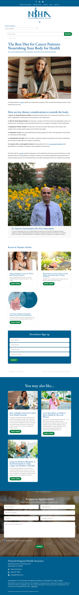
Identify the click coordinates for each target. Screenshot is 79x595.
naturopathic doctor (56, 144)
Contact (45, 4)
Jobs (51, 4)
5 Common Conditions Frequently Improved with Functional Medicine (21, 314)
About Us (56, 4)
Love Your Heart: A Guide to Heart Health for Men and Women (54, 415)
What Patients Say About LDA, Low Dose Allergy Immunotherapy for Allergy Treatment (55, 275)
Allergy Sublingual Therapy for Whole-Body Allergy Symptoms (22, 274)
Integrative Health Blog (50, 51)
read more (15, 283)
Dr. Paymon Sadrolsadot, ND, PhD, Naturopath (21, 51)
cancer (22, 102)
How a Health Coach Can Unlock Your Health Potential (23, 414)
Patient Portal (37, 4)
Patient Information (25, 4)
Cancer (42, 51)
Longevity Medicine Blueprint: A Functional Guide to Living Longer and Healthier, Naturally (22, 463)
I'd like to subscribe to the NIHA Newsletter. (19, 541)
